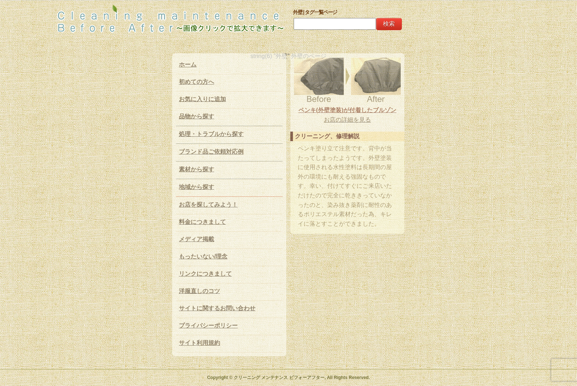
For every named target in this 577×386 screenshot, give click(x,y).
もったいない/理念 (203, 256)
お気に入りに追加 (202, 99)
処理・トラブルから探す (211, 134)
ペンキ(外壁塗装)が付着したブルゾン (347, 110)
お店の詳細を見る (347, 120)
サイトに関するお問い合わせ (217, 308)
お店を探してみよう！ (208, 204)
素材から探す (196, 169)
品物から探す (196, 116)
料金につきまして (202, 222)
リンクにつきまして (205, 274)
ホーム (188, 64)
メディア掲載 (196, 239)
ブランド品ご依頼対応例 (211, 152)
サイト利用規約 (199, 343)
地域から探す (196, 187)
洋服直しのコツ (199, 291)
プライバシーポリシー (208, 325)
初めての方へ (196, 82)
